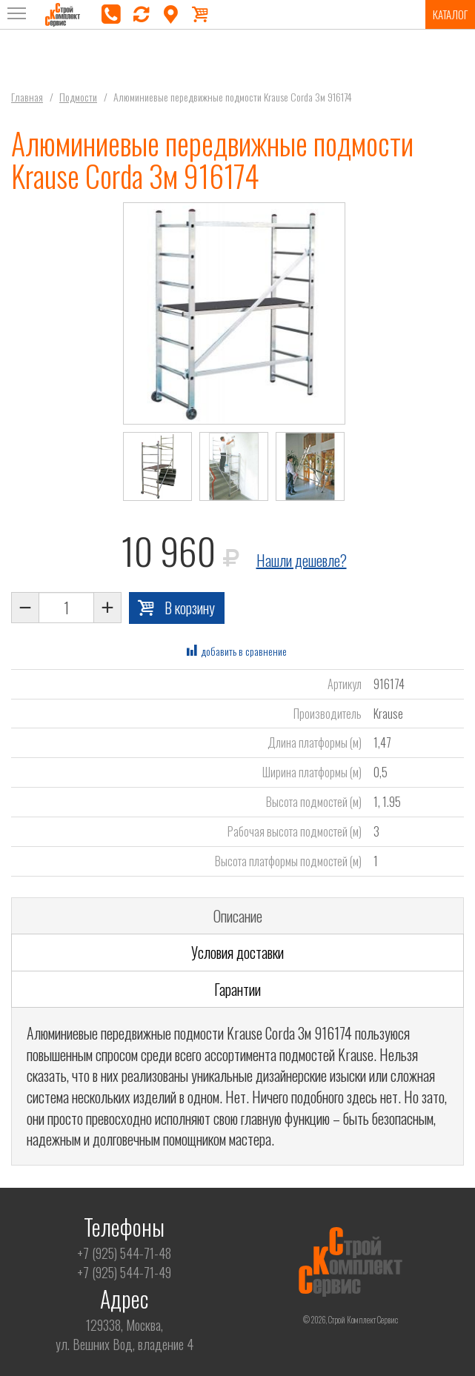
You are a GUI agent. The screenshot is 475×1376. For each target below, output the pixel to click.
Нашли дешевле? (301, 560)
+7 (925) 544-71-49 (124, 1272)
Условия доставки (237, 952)
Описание (237, 916)
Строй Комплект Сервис (63, 15)
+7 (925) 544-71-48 (124, 1253)
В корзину (190, 607)
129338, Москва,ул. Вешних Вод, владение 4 (124, 1334)
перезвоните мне (141, 15)
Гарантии (237, 989)
